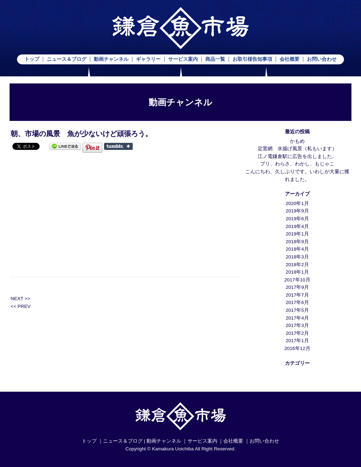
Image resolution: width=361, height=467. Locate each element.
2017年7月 (297, 295)
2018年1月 (297, 272)
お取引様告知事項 (252, 59)
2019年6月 (297, 218)
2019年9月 (297, 211)
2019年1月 (297, 234)
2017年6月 (297, 302)
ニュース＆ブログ (66, 59)
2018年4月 (297, 249)
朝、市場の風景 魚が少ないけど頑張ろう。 (81, 134)
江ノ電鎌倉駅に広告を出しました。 (297, 156)
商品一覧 (215, 59)
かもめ (297, 141)
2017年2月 (297, 333)
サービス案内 (183, 59)
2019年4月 (297, 226)
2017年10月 (297, 279)
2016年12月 (297, 348)
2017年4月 (297, 318)
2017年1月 (297, 340)
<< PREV (20, 306)
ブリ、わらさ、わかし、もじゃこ (297, 164)
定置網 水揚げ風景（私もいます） (297, 148)
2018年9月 (297, 241)
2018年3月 (297, 256)
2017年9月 (297, 287)
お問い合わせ (322, 59)
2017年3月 (297, 325)
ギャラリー (148, 59)
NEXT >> (20, 298)
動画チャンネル (111, 59)
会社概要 (289, 59)
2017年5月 (297, 310)
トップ (31, 59)
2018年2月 (297, 264)
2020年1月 (297, 203)
